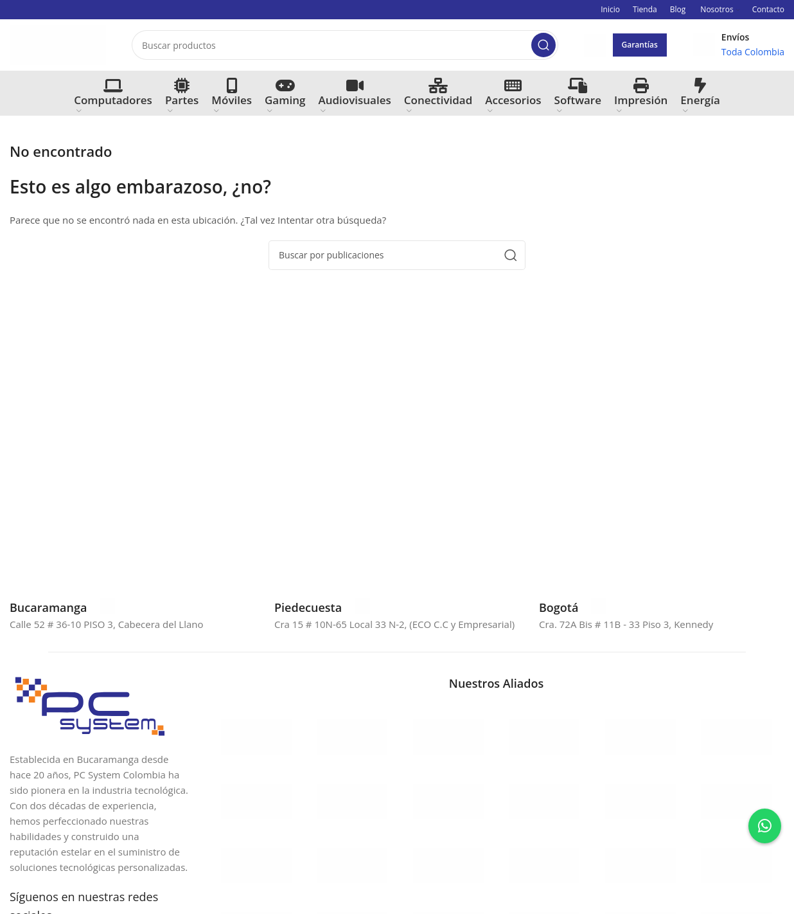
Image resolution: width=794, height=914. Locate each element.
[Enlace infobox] (62, 607)
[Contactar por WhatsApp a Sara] (764, 826)
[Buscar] (345, 45)
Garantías (640, 44)
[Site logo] (58, 43)
